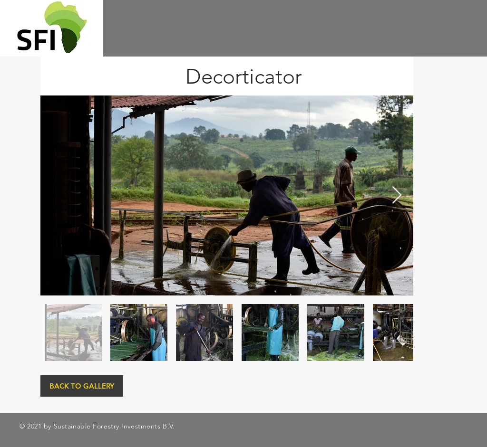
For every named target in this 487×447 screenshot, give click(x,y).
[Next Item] (396, 195)
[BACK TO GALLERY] (81, 386)
